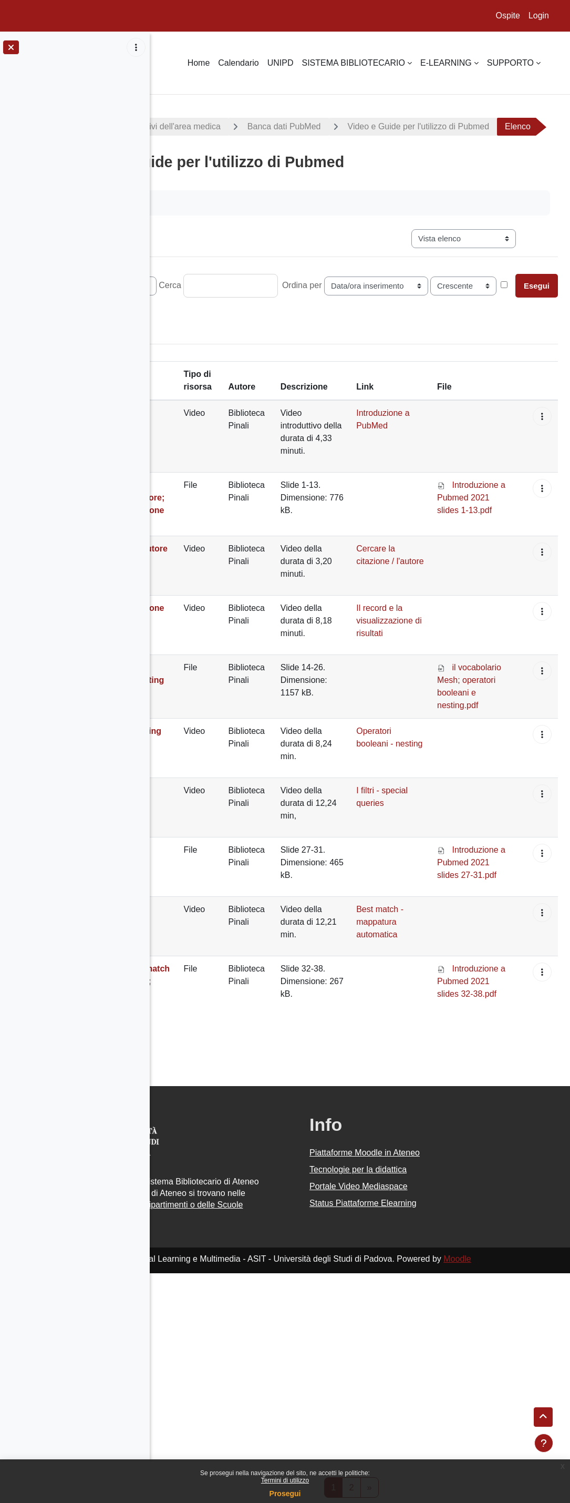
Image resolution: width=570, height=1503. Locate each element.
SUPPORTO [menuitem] (510, 62)
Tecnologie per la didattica (416, 1322)
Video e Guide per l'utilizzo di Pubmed (252, 154)
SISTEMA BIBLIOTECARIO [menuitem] (353, 62)
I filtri (178, 969)
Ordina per (419, 313)
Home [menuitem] (199, 62)
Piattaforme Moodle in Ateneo (423, 1306)
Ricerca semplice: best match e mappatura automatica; (197, 1130)
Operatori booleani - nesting (420, 863)
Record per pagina (196, 313)
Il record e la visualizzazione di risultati (203, 715)
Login (538, 15)
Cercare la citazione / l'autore (188, 656)
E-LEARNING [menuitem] (446, 62)
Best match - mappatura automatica (193, 1058)
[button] (554, 447)
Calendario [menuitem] (238, 62)
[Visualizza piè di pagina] (543, 1443)
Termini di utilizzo (285, 1480)
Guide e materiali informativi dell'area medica (253, 126)
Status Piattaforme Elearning (421, 1356)
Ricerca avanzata (379, 335)
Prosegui (285, 1493)
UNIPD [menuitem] (280, 62)
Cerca (286, 313)
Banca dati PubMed (401, 126)
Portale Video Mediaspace (417, 1339)
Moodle (515, 1446)
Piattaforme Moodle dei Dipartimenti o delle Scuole (251, 1386)
